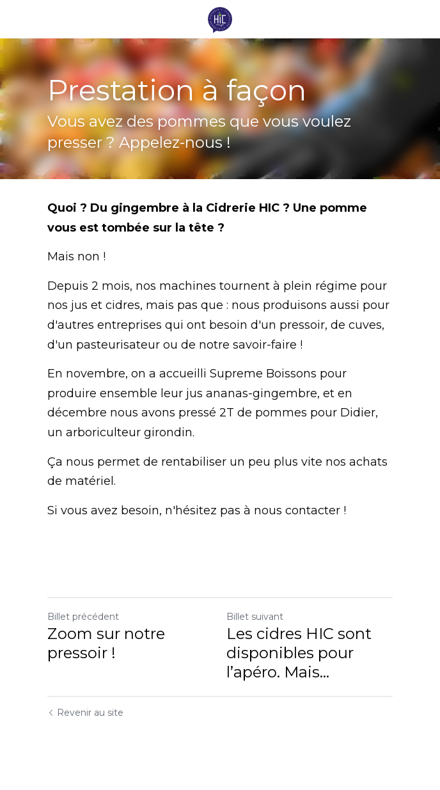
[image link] (220, 18)
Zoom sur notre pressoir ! (106, 643)
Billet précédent (83, 616)
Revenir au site (85, 712)
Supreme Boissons (263, 374)
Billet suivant (254, 616)
